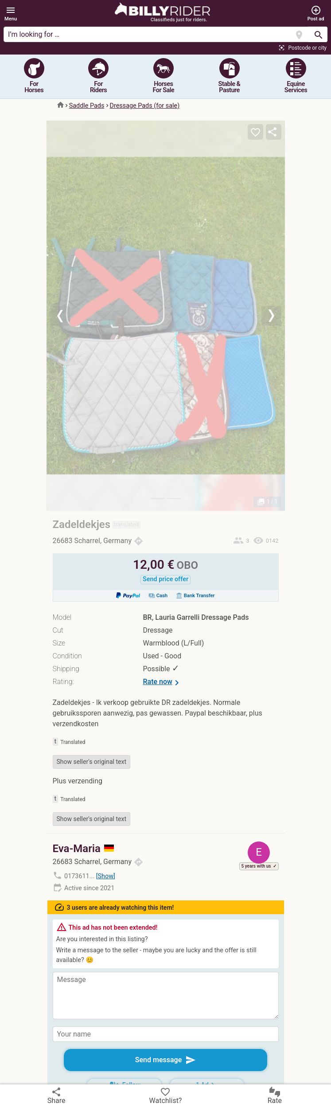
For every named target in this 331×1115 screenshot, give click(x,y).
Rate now (162, 682)
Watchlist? (165, 1095)
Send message (165, 1060)
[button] (10, 13)
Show (105, 876)
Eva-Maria (83, 848)
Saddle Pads (87, 106)
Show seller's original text (92, 761)
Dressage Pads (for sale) (145, 106)
